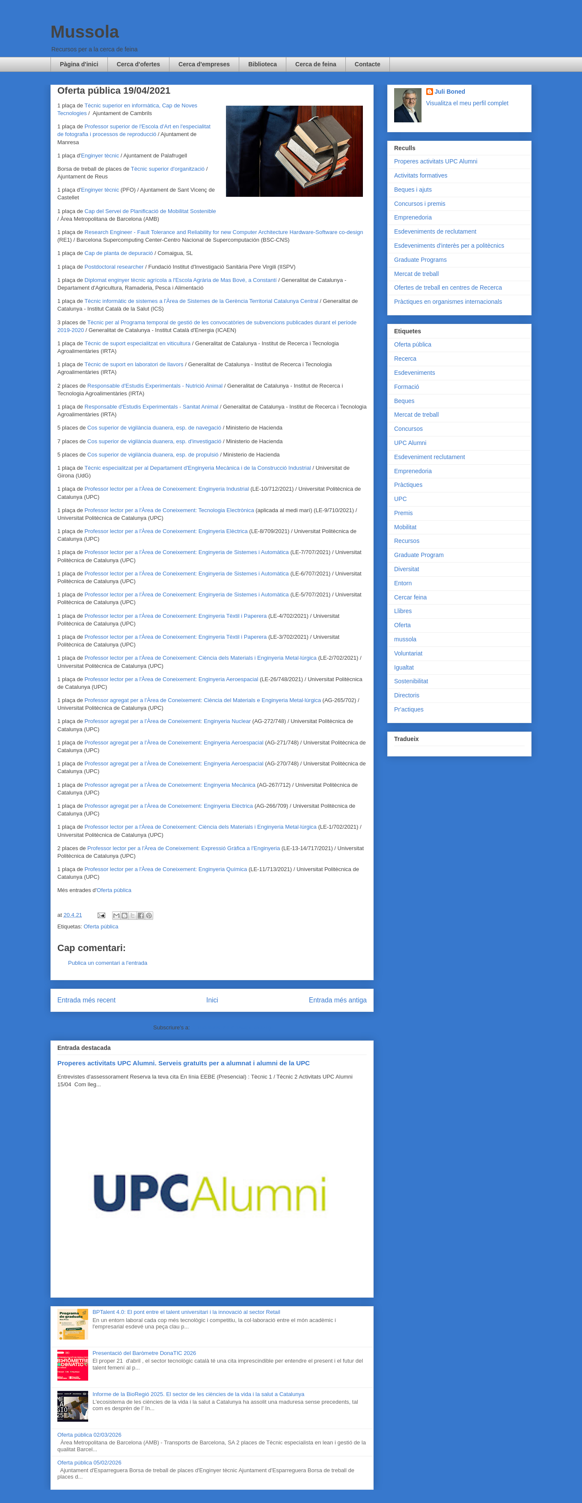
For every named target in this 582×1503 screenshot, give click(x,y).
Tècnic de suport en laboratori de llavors (133, 364)
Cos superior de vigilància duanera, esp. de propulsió (152, 454)
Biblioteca (262, 64)
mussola (405, 639)
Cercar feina (410, 597)
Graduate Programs (420, 259)
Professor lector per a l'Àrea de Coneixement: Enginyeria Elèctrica (166, 531)
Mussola (84, 31)
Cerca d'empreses (204, 64)
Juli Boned (450, 91)
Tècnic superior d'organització (168, 169)
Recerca (405, 358)
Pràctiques (408, 484)
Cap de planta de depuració (119, 253)
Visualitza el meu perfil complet (467, 103)
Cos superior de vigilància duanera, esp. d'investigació (154, 441)
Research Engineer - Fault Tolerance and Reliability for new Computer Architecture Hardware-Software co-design (224, 232)
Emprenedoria (413, 217)
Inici (212, 1000)
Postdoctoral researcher (114, 267)
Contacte (367, 64)
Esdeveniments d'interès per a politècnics (449, 245)
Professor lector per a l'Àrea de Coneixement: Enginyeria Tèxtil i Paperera (176, 616)
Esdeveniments (414, 372)
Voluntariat (408, 653)
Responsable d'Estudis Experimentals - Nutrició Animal (155, 385)
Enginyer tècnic (100, 155)
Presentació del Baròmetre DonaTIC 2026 (144, 1353)
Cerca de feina (315, 64)
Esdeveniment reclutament (429, 457)
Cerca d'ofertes (138, 64)
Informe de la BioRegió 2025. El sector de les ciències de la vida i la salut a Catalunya (198, 1394)
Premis (403, 513)
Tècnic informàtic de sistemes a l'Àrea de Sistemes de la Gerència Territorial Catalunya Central (201, 301)
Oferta (402, 625)
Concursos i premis (419, 203)
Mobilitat (405, 527)
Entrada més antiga (338, 1000)
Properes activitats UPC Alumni (436, 161)
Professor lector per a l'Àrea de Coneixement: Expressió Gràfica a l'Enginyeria (183, 848)
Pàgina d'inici (79, 64)
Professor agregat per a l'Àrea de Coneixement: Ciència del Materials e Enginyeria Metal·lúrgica (203, 700)
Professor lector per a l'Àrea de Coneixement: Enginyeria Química (166, 869)
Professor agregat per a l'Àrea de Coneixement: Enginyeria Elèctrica (169, 806)
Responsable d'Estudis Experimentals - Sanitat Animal (151, 406)
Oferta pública (114, 890)
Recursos (406, 540)
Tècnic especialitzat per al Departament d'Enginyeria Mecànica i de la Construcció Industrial (197, 468)
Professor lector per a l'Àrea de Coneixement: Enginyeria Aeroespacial (171, 679)
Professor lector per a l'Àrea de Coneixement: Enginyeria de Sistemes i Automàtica (188, 552)
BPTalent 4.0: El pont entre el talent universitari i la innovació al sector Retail (186, 1312)
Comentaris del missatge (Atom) (231, 1027)
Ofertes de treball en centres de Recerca (448, 287)
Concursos (408, 428)
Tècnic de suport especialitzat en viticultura (137, 343)
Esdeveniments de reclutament (435, 231)
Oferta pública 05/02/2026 (89, 1462)
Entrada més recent (86, 1000)
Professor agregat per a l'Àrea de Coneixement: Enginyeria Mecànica (170, 785)
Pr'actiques (409, 709)
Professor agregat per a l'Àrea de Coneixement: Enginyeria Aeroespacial (174, 742)
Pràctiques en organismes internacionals (448, 301)
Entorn (403, 583)
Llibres (403, 611)
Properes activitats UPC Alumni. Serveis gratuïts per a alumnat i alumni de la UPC (183, 1063)
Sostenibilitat (411, 681)
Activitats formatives (420, 175)
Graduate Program (419, 554)
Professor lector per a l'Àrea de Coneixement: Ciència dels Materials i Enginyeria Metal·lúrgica (201, 658)
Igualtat (404, 667)
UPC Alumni (410, 442)
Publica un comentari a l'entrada (107, 963)
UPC (400, 498)
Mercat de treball (416, 273)
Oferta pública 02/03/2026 (89, 1435)
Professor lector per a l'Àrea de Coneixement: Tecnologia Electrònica (169, 510)
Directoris (406, 695)
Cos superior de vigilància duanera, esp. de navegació (154, 427)
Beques (404, 400)
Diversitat (406, 569)
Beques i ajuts (413, 189)
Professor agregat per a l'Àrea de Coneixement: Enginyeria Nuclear (168, 721)
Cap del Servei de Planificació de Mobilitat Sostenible (150, 211)
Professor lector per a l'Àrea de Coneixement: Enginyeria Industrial (167, 489)
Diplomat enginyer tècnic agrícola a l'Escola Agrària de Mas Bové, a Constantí (181, 280)
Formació (406, 386)
